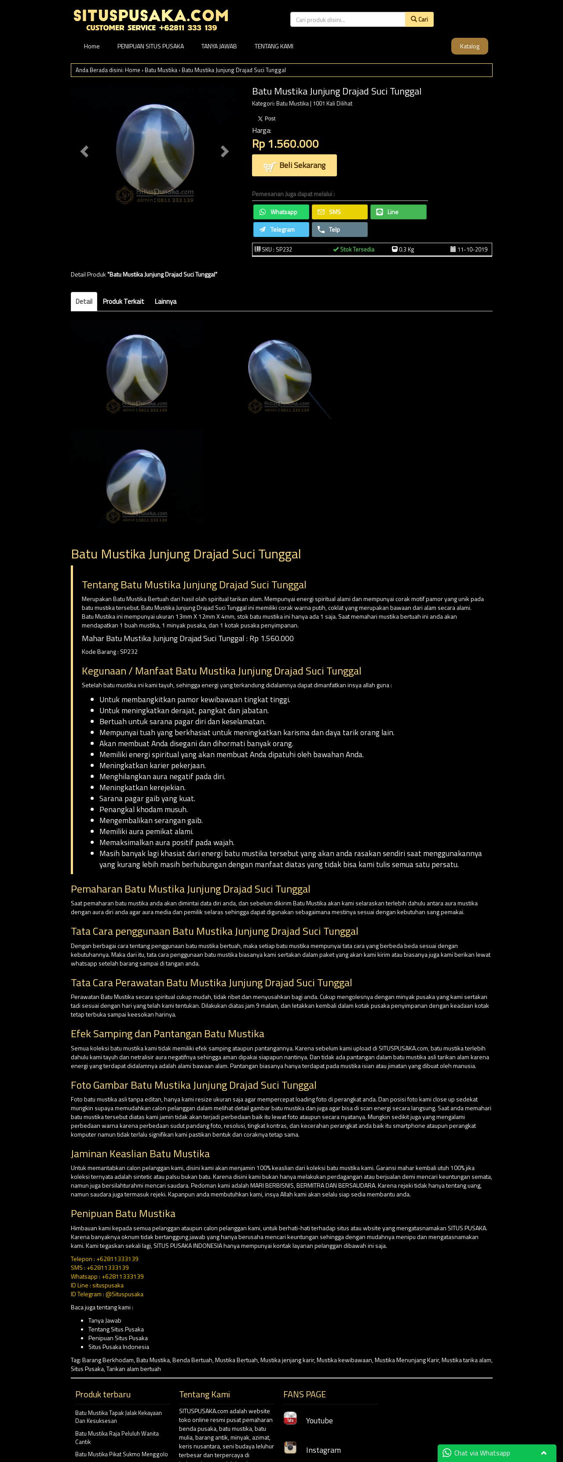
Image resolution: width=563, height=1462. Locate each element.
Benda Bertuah (192, 1359)
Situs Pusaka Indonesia (118, 1346)
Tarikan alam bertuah (133, 1368)
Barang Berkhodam (108, 1359)
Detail (84, 301)
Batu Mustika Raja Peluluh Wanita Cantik (117, 1437)
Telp (329, 229)
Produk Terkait (123, 301)
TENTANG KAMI (274, 46)
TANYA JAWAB (219, 46)
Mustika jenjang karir (287, 1359)
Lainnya (165, 301)
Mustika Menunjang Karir (407, 1359)
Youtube (308, 1420)
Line (387, 211)
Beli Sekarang (294, 166)
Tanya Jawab (104, 1320)
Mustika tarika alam (466, 1359)
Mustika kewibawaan (344, 1359)
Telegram (277, 229)
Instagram (312, 1450)
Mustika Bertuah (236, 1359)
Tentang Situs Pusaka (116, 1329)
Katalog (469, 46)
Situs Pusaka (87, 1368)
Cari (419, 19)
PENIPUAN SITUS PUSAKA (150, 46)
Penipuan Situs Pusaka (118, 1337)
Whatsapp (278, 211)
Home (92, 46)
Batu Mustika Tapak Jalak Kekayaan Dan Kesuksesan (118, 1417)
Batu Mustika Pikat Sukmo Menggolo (121, 1454)
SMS (329, 211)
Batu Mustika (161, 70)
